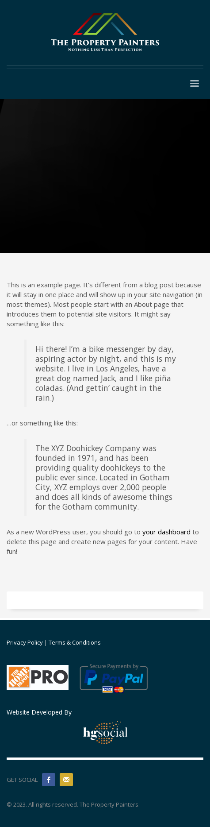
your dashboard (166, 531)
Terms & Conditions (75, 642)
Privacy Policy (25, 642)
